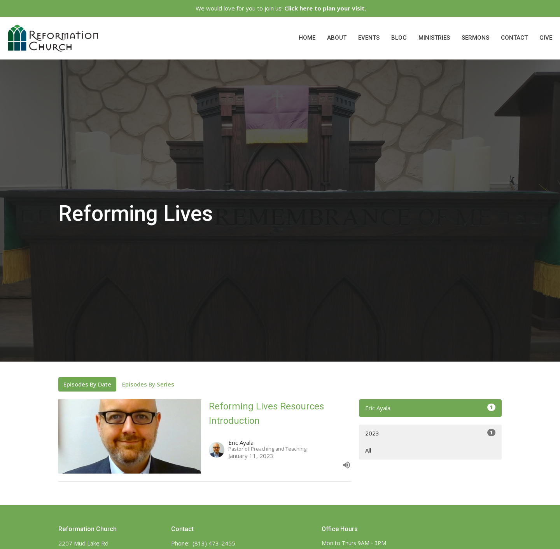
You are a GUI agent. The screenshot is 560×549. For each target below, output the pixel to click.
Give (545, 37)
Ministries (434, 37)
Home (307, 37)
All (368, 450)
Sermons (475, 37)
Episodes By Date (87, 384)
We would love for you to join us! (281, 8)
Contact (514, 37)
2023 (430, 433)
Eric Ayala (430, 408)
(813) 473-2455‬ (213, 543)
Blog (399, 37)
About (336, 37)
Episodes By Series (148, 384)
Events (369, 37)
